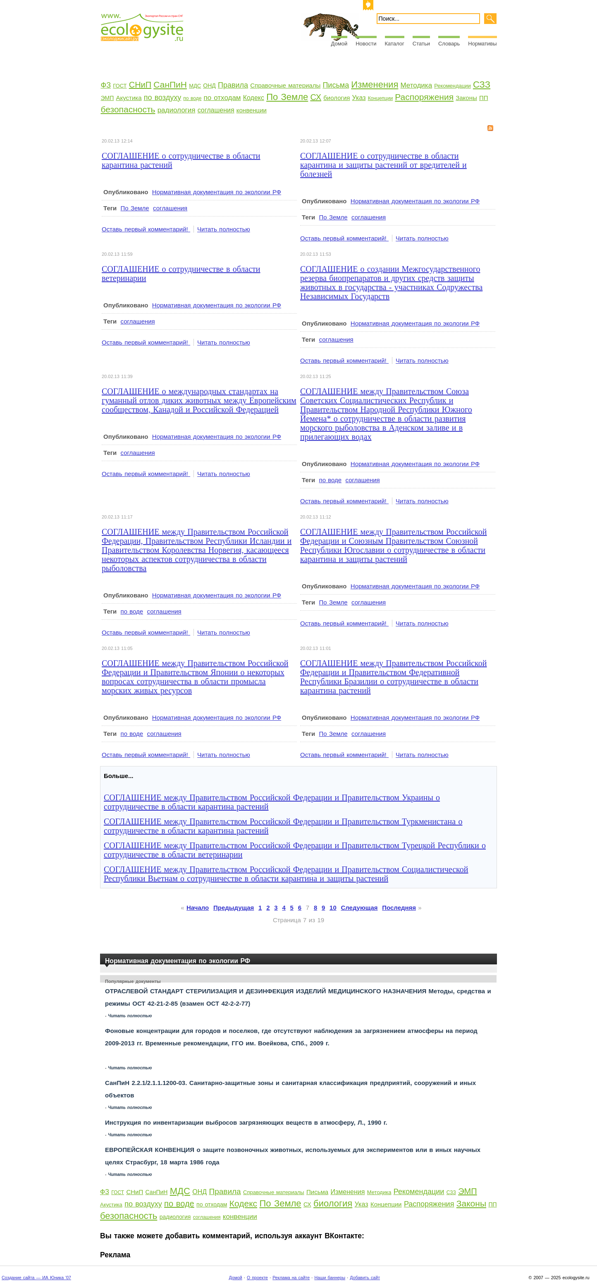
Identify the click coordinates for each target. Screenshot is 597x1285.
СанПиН (170, 84)
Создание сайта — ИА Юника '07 (36, 1277)
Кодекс (253, 97)
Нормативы (482, 43)
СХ (315, 97)
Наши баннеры (329, 1277)
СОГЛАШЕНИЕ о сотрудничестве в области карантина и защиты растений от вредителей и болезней (383, 164)
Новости (366, 43)
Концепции (380, 98)
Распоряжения (424, 97)
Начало (197, 907)
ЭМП (107, 98)
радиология (177, 110)
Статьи (421, 43)
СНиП (140, 84)
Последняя (399, 907)
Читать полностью (223, 229)
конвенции (251, 110)
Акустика (128, 97)
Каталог (394, 43)
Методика (416, 85)
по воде (192, 98)
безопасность (128, 109)
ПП (483, 97)
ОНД (209, 85)
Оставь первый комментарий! (146, 229)
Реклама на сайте (291, 1277)
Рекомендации (452, 86)
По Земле (287, 97)
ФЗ (106, 85)
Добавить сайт (365, 1277)
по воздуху (162, 97)
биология (336, 97)
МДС (195, 86)
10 (333, 907)
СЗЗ (481, 84)
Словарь (449, 43)
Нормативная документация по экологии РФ (216, 191)
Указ (359, 97)
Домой (339, 43)
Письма (335, 85)
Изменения (374, 84)
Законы (466, 97)
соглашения (216, 110)
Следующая (359, 907)
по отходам (222, 98)
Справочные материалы (285, 85)
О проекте (257, 1277)
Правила (233, 85)
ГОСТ (120, 86)
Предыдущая (233, 907)
